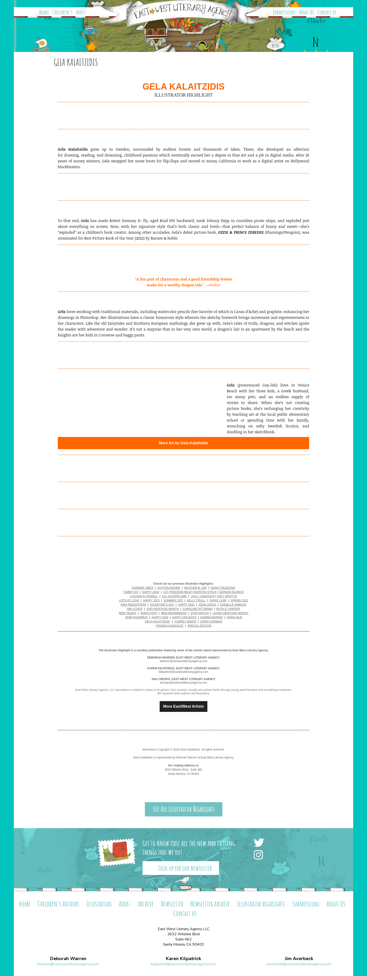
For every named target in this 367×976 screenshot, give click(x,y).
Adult (81, 12)
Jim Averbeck (299, 958)
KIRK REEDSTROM (133, 604)
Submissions (284, 12)
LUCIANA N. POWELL (144, 596)
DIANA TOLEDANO (223, 588)
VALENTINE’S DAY (162, 604)
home (25, 903)
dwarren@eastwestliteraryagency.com (68, 964)
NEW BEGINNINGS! (174, 613)
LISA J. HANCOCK (202, 596)
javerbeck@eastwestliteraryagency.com (299, 964)
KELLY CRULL (196, 600)
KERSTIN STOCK (205, 592)
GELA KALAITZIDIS (157, 621)
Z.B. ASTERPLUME (174, 596)
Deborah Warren (68, 958)
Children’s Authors (58, 903)
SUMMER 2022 (173, 600)
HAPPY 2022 (186, 604)
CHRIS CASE (217, 600)
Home (44, 12)
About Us (306, 12)
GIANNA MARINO (211, 617)
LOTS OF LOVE (129, 600)
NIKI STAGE (134, 609)
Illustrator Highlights (261, 903)
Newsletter (172, 903)
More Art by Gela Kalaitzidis (183, 443)
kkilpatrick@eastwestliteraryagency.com (183, 964)
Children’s (62, 12)
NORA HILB (234, 617)
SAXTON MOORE (168, 588)
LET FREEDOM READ (177, 592)
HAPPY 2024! (150, 592)
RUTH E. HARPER (228, 609)
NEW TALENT (127, 613)
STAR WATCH (200, 613)
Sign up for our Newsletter (185, 868)
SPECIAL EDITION (199, 625)
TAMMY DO (130, 592)
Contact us (326, 12)
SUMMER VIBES (142, 588)
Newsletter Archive (210, 903)
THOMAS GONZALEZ (170, 625)
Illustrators (99, 903)
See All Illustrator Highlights (183, 809)
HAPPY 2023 (151, 600)
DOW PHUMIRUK (136, 617)
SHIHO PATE (148, 613)
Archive (146, 903)
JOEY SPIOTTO (227, 596)
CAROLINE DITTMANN (198, 609)
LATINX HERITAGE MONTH (230, 613)
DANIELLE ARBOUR (233, 604)
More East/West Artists (183, 706)
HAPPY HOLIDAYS (184, 617)
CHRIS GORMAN (211, 621)
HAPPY (157, 617)
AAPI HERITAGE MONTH (163, 609)
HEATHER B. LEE (195, 588)
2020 (165, 617)
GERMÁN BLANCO (231, 592)
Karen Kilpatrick (183, 958)
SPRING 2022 (239, 600)
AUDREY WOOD (185, 621)
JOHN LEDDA (207, 604)
